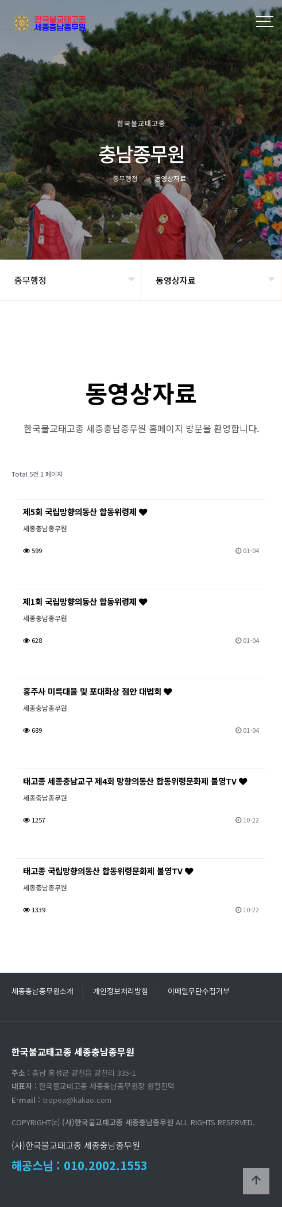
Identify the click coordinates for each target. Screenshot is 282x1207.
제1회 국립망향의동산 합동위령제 (85, 601)
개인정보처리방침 (120, 990)
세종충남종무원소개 (42, 990)
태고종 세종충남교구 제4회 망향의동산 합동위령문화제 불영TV (135, 781)
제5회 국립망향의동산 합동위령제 (85, 511)
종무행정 (30, 280)
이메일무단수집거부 (199, 990)
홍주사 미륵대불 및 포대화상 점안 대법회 (97, 691)
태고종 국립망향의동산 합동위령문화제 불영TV (108, 871)
